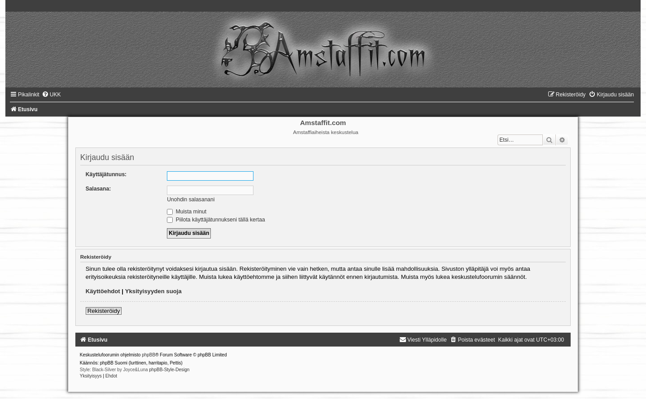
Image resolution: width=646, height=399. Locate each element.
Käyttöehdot (103, 291)
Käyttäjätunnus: (106, 174)
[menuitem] (51, 94)
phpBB (148, 354)
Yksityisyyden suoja (153, 291)
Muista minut (186, 211)
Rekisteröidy (103, 311)
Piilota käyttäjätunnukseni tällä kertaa (216, 220)
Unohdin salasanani (190, 199)
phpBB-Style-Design (169, 369)
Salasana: (98, 189)
